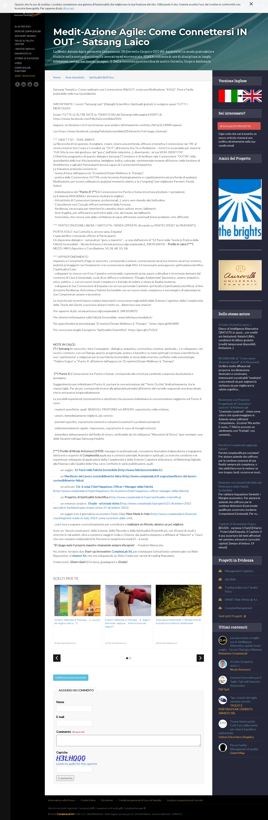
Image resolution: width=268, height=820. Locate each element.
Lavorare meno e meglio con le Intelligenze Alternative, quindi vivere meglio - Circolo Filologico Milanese (240, 645)
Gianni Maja (237, 756)
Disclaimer (108, 800)
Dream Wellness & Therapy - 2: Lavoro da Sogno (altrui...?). (78, 621)
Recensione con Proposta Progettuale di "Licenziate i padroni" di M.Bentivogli (235, 403)
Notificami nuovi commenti (72, 677)
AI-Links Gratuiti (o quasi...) (235, 324)
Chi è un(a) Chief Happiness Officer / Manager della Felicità (115, 486)
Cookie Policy (89, 800)
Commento (72, 731)
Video (18, 63)
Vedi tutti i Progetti (232, 615)
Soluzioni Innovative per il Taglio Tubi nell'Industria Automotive (246, 685)
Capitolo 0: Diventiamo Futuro (237, 523)
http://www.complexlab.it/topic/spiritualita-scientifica (146, 497)
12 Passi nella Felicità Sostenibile (97, 470)
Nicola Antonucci (240, 672)
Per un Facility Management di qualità (244, 750)
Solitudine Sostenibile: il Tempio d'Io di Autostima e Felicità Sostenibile (179, 621)
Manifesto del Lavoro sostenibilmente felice (94, 476)
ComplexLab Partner (23, 69)
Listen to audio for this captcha (78, 763)
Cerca (258, 5)
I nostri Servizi (25, 48)
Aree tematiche (25, 75)
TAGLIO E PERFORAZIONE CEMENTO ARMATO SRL (236, 712)
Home (58, 77)
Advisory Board (25, 35)
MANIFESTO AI (23, 53)
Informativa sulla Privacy (62, 800)
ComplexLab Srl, (123, 551)
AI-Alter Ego (23, 26)
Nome (61, 702)
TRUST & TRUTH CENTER (24, 42)
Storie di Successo (27, 58)
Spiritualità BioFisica (102, 77)
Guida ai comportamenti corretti (186, 800)
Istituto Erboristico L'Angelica (236, 740)
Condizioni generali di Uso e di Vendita (141, 800)
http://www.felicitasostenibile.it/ (141, 470)
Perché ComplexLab (28, 31)
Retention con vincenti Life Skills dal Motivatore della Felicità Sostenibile (240, 486)
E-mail (61, 717)
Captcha (63, 752)
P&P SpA (224, 693)
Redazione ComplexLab (233, 657)
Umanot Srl (80, 555)
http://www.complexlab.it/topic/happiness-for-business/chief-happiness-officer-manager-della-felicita (122, 491)
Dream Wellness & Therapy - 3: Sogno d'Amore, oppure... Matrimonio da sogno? (128, 623)
